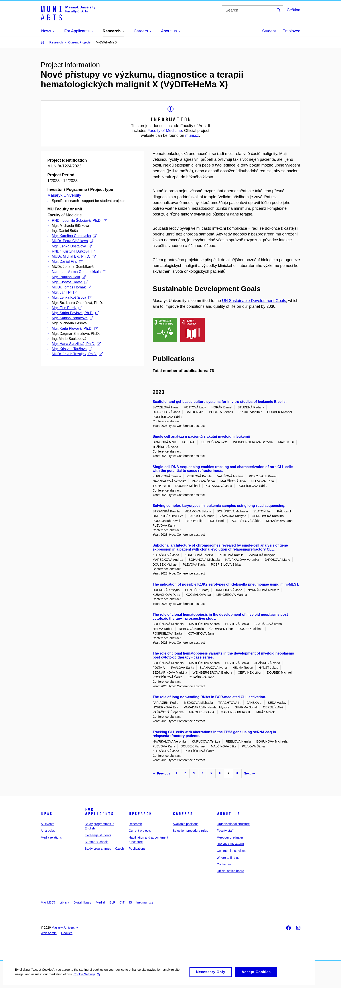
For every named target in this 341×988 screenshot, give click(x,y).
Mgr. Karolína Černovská (74, 236)
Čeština (293, 10)
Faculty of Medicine (165, 130)
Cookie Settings (87, 978)
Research (140, 813)
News (46, 813)
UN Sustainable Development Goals (254, 300)
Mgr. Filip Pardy (67, 308)
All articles (48, 830)
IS (130, 902)
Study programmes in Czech (104, 848)
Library (64, 902)
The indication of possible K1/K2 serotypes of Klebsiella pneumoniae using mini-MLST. (226, 584)
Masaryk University (64, 195)
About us (228, 813)
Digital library (82, 902)
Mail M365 (48, 902)
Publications (137, 848)
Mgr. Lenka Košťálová (72, 297)
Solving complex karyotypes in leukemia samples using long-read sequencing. (219, 506)
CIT (122, 902)
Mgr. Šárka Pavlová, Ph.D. (75, 313)
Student (269, 31)
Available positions (185, 824)
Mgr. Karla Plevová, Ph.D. (75, 328)
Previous (161, 773)
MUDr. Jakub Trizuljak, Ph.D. (77, 354)
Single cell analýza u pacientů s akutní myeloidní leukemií (201, 436)
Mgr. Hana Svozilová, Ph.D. (76, 344)
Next (249, 773)
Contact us (224, 864)
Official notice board (230, 871)
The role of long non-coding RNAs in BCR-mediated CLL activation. (209, 697)
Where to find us (228, 857)
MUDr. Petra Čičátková (73, 241)
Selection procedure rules (190, 830)
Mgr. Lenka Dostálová (72, 246)
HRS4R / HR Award (230, 844)
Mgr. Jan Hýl (64, 292)
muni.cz (192, 135)
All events (47, 824)
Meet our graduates (230, 837)
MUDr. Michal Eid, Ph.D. (74, 256)
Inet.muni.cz (144, 902)
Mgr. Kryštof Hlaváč (70, 282)
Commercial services (231, 851)
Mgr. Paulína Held (69, 277)
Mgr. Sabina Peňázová (72, 318)
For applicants (99, 811)
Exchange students (98, 835)
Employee (291, 31)
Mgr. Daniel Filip (67, 261)
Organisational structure (233, 824)
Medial (100, 902)
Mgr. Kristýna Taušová (72, 349)
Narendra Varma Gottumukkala (79, 272)
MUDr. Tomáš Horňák (71, 287)
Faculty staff (225, 830)
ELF (112, 902)
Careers (183, 813)
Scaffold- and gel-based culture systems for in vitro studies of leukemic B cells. (220, 402)
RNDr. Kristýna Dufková (73, 251)
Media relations (51, 837)
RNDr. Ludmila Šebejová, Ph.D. (79, 220)
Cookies (67, 933)
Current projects (140, 830)
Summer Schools (96, 842)
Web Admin (49, 933)
